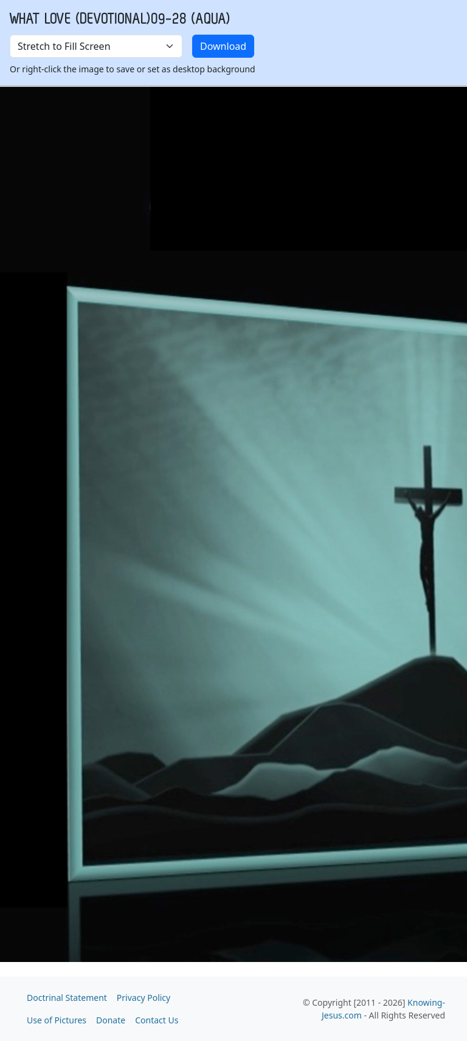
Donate (110, 1020)
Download (223, 46)
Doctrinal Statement (67, 997)
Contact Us (156, 1020)
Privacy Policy (143, 997)
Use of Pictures (56, 1020)
